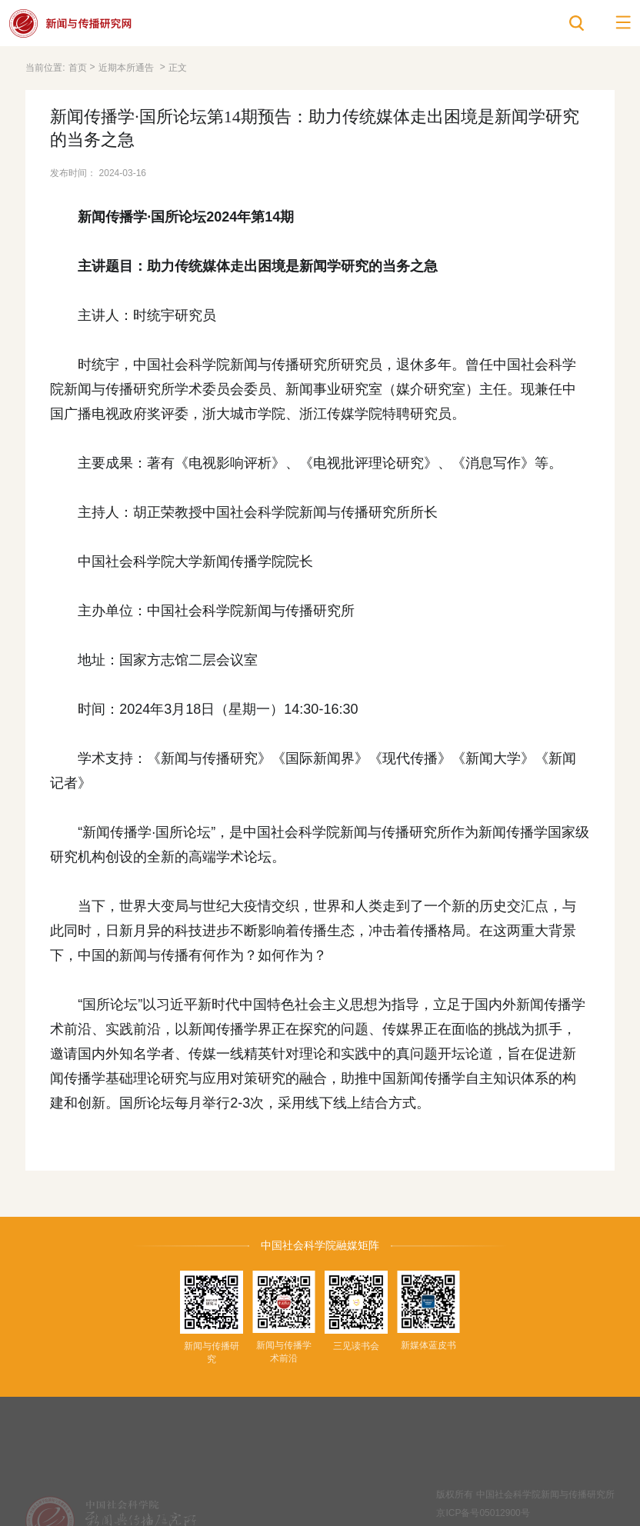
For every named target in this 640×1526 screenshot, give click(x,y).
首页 (77, 67)
